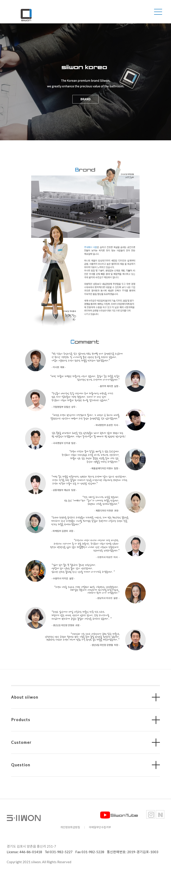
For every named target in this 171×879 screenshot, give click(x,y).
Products (20, 719)
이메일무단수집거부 (100, 827)
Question (20, 765)
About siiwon (24, 697)
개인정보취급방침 (70, 827)
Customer (21, 742)
